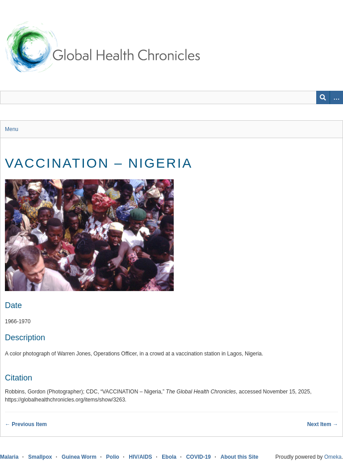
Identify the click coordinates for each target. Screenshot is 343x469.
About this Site (240, 457)
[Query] (171, 97)
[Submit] (323, 97)
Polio (112, 457)
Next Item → (322, 424)
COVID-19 (198, 457)
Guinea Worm (79, 457)
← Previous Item (26, 424)
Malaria (9, 457)
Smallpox (40, 457)
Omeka (333, 457)
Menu (11, 129)
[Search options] (336, 97)
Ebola (169, 457)
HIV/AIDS (140, 457)
